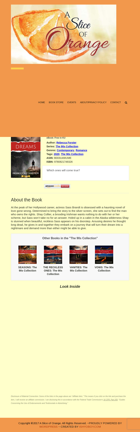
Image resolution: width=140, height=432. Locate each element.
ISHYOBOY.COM (90, 426)
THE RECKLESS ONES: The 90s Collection (53, 270)
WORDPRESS (48, 426)
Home (41, 102)
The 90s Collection (67, 146)
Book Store (56, 102)
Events (71, 102)
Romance (81, 150)
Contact (115, 102)
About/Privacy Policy (93, 102)
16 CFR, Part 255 (110, 400)
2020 (56, 154)
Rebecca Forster (66, 142)
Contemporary (65, 150)
